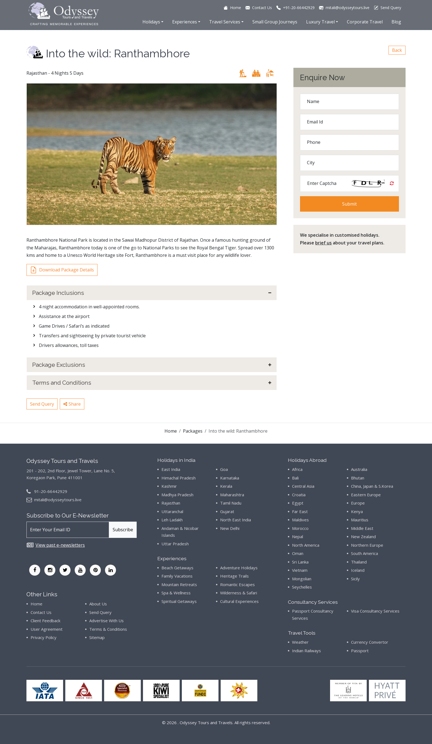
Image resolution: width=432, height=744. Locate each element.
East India (170, 469)
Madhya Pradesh (177, 494)
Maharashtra (232, 494)
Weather (300, 642)
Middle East (362, 528)
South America (364, 553)
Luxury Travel (320, 22)
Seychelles (302, 587)
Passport (360, 650)
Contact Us (41, 612)
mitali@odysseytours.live (58, 499)
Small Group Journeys (274, 22)
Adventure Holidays (239, 567)
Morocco (300, 528)
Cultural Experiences (239, 601)
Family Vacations (177, 576)
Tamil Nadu (230, 503)
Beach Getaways (177, 567)
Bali (295, 478)
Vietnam (299, 570)
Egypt (297, 503)
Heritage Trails (234, 576)
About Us (98, 603)
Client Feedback (45, 620)
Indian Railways (306, 650)
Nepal (297, 536)
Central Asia (303, 486)
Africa (297, 469)
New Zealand (363, 536)
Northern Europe (367, 545)
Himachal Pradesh (178, 478)
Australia (359, 469)
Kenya (357, 511)
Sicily (355, 578)
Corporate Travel (365, 22)
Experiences (184, 22)
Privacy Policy (43, 637)
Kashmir (169, 486)
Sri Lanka (300, 562)
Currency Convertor (369, 642)
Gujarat (227, 511)
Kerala (226, 486)
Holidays (151, 22)
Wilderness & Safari (238, 592)
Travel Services (224, 22)
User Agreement (47, 629)
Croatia (299, 494)
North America (305, 545)
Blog (396, 22)
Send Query (42, 404)
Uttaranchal (172, 511)
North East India (235, 519)
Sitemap (97, 637)
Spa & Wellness (176, 592)
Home (170, 431)
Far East (300, 511)
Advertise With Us (106, 620)
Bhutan (357, 478)
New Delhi (229, 528)
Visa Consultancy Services (375, 611)
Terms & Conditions (108, 629)
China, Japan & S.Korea (372, 486)
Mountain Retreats (179, 584)
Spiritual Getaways (179, 601)
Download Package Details (62, 269)
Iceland (357, 570)
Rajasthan (170, 503)
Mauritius (359, 519)
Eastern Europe (366, 494)
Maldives (300, 519)
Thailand (359, 562)
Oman (297, 553)
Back (397, 50)
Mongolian (301, 578)
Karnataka (229, 478)
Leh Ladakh (172, 519)
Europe (358, 503)
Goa (224, 469)
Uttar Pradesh (175, 543)
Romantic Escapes (237, 584)
